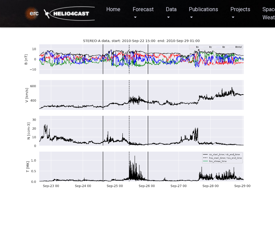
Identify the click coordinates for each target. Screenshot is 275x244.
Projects (240, 9)
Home (113, 9)
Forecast (143, 9)
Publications (203, 9)
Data (171, 9)
